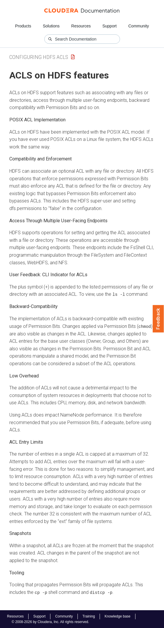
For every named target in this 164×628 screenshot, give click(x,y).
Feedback (158, 319)
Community (138, 26)
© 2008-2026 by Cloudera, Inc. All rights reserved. (50, 622)
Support (109, 26)
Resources (81, 26)
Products (23, 26)
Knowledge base (118, 616)
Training (88, 616)
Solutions (51, 26)
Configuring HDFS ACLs (38, 57)
